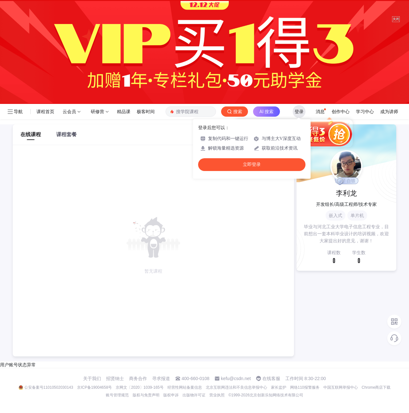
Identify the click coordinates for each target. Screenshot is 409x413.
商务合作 (138, 378)
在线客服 (271, 378)
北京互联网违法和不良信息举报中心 (236, 387)
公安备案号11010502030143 (48, 387)
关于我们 (92, 378)
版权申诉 (171, 395)
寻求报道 (161, 378)
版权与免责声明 (146, 395)
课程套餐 (66, 134)
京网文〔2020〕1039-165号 (139, 387)
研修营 (97, 111)
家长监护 (278, 387)
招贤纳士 (115, 378)
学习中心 (365, 111)
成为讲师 (389, 111)
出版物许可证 (193, 395)
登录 (299, 111)
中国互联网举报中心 (340, 387)
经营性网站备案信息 (184, 387)
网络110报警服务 (305, 387)
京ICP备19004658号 (94, 387)
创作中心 (341, 111)
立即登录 (252, 164)
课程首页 (45, 111)
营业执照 (217, 395)
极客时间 (146, 111)
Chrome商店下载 (376, 387)
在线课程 (30, 134)
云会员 (69, 111)
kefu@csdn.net (236, 378)
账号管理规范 (117, 395)
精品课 (123, 111)
